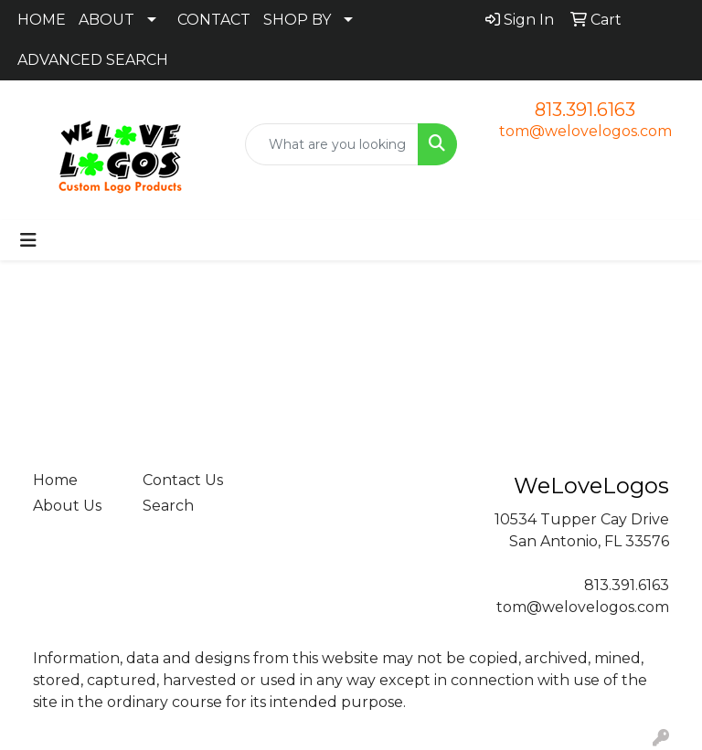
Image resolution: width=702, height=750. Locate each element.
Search (168, 505)
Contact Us (183, 480)
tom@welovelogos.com (585, 131)
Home (55, 480)
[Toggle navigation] (28, 240)
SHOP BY (297, 19)
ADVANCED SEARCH (92, 60)
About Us (67, 505)
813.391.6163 (585, 110)
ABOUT (106, 19)
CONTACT (213, 19)
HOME (41, 19)
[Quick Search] (332, 144)
